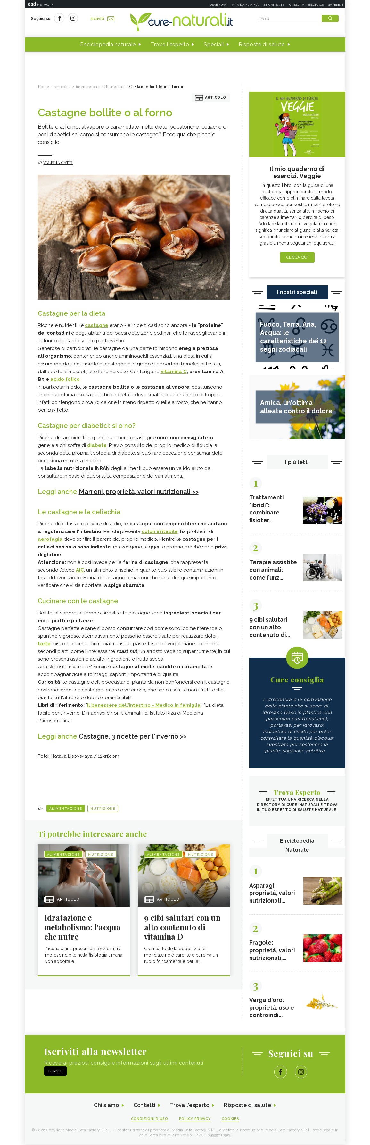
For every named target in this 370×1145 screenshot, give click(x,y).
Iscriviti (103, 18)
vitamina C (174, 371)
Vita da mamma (245, 4)
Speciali (214, 44)
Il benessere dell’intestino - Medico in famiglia (144, 705)
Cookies (231, 1120)
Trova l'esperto (170, 44)
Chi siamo (106, 1106)
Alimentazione (65, 808)
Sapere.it (336, 4)
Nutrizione (102, 808)
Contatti (144, 1106)
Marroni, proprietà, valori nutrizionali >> (139, 492)
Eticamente (273, 4)
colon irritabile (160, 531)
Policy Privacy (195, 1120)
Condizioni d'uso (149, 1120)
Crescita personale (306, 4)
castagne (96, 325)
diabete (97, 445)
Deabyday (218, 4)
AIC (80, 569)
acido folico (65, 379)
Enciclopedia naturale (108, 44)
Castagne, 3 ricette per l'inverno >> (133, 736)
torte (44, 643)
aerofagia (50, 539)
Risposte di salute (262, 44)
